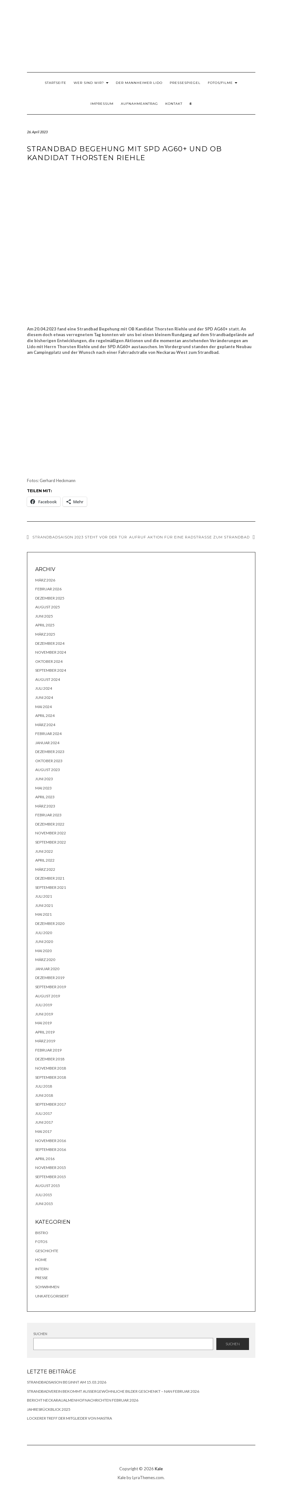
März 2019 (45, 1041)
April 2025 (45, 625)
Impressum (102, 104)
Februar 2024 (48, 733)
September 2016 (50, 1149)
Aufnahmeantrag (139, 104)
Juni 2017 (44, 1122)
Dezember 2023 (49, 751)
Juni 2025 (44, 616)
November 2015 (50, 1167)
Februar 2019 (48, 1050)
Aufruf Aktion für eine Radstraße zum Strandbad (189, 537)
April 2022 (45, 860)
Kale (159, 1468)
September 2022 (50, 842)
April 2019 (45, 1032)
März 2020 (45, 959)
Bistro (41, 1232)
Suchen (40, 1334)
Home (41, 1259)
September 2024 (50, 670)
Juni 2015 (44, 1203)
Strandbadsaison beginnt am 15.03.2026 (66, 1382)
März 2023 (45, 806)
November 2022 (50, 833)
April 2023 (45, 796)
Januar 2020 (47, 968)
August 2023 (47, 769)
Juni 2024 (44, 697)
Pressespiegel (185, 83)
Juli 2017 (43, 1113)
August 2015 (47, 1185)
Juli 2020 (43, 932)
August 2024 (47, 679)
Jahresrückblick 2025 (48, 1409)
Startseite (55, 83)
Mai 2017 (43, 1131)
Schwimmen (47, 1286)
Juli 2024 (43, 688)
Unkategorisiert (52, 1296)
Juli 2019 (43, 1004)
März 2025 (45, 634)
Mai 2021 (43, 914)
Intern (42, 1268)
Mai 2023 (43, 788)
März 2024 (45, 724)
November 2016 (50, 1140)
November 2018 (50, 1068)
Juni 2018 (44, 1095)
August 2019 (47, 996)
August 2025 (47, 607)
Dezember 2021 (49, 878)
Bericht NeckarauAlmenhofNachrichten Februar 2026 (82, 1400)
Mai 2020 (43, 950)
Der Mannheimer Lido (139, 83)
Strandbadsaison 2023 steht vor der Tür (79, 537)
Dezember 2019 (49, 977)
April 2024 (45, 715)
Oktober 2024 (48, 661)
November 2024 (50, 652)
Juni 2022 (44, 851)
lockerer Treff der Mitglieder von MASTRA (69, 1418)
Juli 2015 (43, 1194)
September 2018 (50, 1077)
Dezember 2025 (49, 598)
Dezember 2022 (49, 824)
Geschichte (46, 1250)
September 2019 (50, 986)
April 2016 (45, 1158)
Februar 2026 (48, 589)
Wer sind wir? (91, 83)
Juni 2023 (44, 778)
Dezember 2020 (49, 923)
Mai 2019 (43, 1022)
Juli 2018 (43, 1086)
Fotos (41, 1241)
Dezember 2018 (49, 1059)
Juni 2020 (44, 941)
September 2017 (50, 1104)
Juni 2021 (44, 905)
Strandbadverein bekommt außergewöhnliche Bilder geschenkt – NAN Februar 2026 (113, 1391)
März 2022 (45, 869)
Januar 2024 (47, 742)
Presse (41, 1277)
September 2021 (50, 887)
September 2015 (50, 1176)
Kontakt (173, 104)
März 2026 (45, 580)
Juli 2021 (43, 896)
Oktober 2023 (48, 760)
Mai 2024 (43, 706)
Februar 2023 (48, 815)
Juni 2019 (44, 1014)
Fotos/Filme (222, 83)
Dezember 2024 (49, 643)
